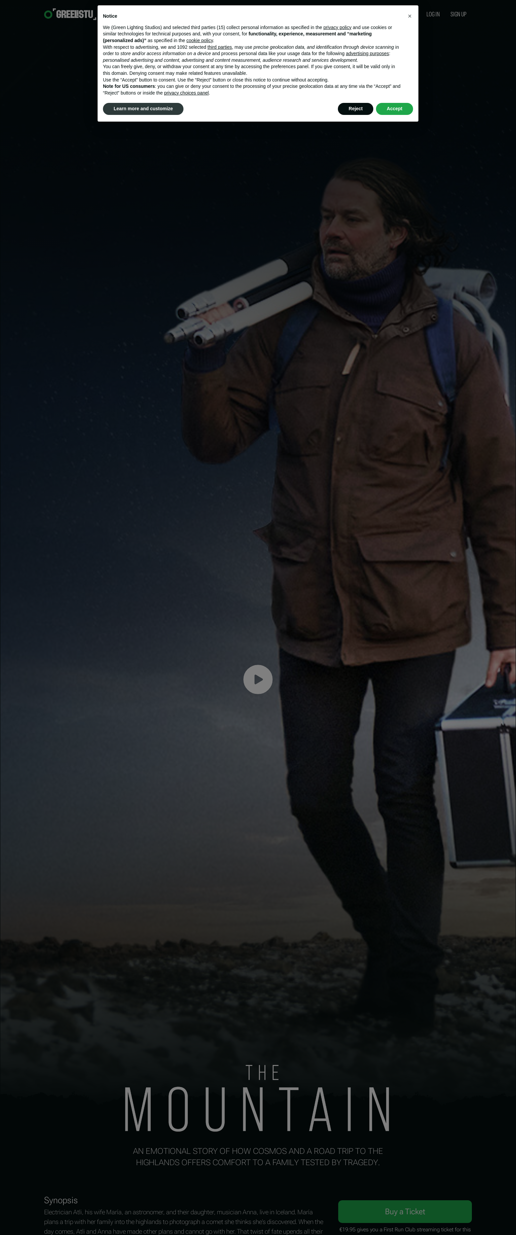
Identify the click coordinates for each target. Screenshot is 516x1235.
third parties (220, 47)
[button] (409, 16)
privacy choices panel (186, 93)
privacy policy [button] (338, 27)
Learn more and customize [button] (143, 108)
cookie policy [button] (199, 40)
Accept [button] (394, 108)
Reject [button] (356, 108)
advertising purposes (367, 53)
